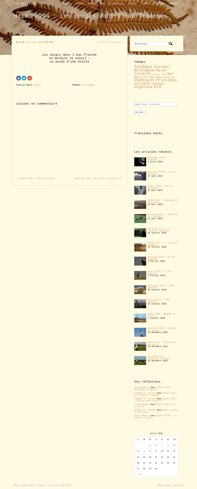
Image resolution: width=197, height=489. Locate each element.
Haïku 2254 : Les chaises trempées (156, 394)
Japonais (156, 74)
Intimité (142, 74)
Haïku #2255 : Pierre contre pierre (155, 400)
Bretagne (144, 70)
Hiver (161, 70)
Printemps (88, 85)
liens (144, 3)
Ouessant (144, 80)
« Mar (139, 474)
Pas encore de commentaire (110, 42)
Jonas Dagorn (32, 42)
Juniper (166, 485)
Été (157, 87)
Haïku (66, 3)
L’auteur (158, 3)
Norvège (155, 77)
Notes (91, 3)
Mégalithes (141, 77)
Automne (161, 67)
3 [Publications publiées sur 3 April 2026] (162, 445)
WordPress (178, 485)
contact (174, 3)
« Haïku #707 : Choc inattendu (36, 178)
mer (170, 74)
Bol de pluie (25, 3)
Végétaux (143, 87)
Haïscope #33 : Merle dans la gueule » (98, 178)
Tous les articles (112, 3)
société (142, 84)
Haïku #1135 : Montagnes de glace (153, 388)
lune (163, 74)
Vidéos (79, 3)
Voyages (158, 84)
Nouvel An (169, 77)
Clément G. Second (145, 393)
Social (132, 3)
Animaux (143, 66)
